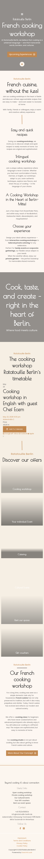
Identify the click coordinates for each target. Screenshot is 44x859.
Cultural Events (22, 587)
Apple (31, 434)
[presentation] (3, 436)
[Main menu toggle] (22, 14)
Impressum (22, 838)
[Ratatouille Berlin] (22, 5)
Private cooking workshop (22, 795)
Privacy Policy (22, 843)
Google (7, 434)
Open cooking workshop (22, 793)
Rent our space (22, 620)
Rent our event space (22, 803)
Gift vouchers (22, 652)
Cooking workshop (22, 489)
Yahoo (14, 434)
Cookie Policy (22, 846)
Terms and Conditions (22, 841)
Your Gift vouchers (22, 800)
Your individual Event (22, 521)
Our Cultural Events (22, 798)
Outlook (23, 434)
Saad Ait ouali (27, 852)
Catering (22, 554)
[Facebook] (20, 828)
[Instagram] (24, 828)
